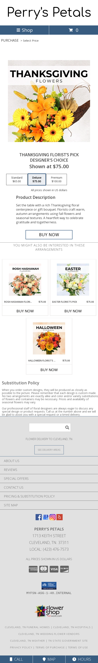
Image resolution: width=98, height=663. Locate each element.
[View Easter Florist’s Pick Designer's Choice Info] (73, 279)
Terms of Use (78, 647)
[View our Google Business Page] (46, 519)
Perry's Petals (49, 13)
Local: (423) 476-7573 (49, 549)
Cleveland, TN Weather (27, 640)
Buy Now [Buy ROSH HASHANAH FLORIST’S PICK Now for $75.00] (25, 310)
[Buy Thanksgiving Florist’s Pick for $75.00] (49, 234)
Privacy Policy (21, 647)
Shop (24, 30)
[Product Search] (50, 427)
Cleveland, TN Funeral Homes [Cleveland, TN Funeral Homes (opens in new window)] (27, 627)
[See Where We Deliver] (49, 449)
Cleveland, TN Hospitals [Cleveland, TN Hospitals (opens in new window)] (72, 627)
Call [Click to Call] (16, 659)
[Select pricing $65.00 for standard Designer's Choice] (16, 179)
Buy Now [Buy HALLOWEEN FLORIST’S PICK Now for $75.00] (49, 369)
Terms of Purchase (50, 647)
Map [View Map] (49, 659)
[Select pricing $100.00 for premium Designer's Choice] (56, 179)
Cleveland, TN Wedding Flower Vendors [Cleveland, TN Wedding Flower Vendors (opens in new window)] (49, 634)
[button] (49, 586)
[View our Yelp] (59, 519)
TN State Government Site (68, 640)
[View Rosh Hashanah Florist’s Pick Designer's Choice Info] (25, 279)
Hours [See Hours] (81, 659)
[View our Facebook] (39, 519)
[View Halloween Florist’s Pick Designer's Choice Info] (49, 338)
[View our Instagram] (52, 519)
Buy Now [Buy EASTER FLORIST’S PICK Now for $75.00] (73, 310)
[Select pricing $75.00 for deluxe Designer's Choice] (36, 179)
